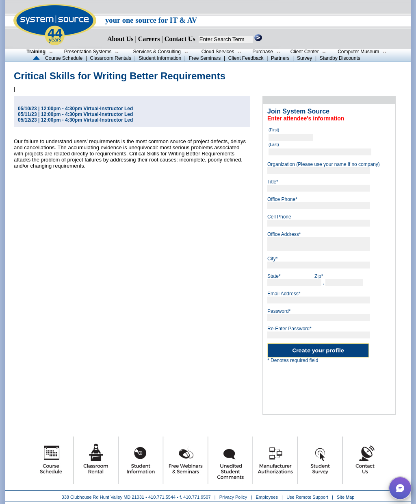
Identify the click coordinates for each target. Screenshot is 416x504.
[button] (400, 488)
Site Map (345, 497)
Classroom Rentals (110, 58)
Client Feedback (246, 58)
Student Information (160, 58)
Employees (267, 497)
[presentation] (329, 385)
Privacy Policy (234, 497)
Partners (280, 58)
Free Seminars (205, 58)
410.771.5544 (162, 497)
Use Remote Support (307, 497)
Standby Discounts (340, 58)
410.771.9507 (196, 497)
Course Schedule (63, 58)
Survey (304, 58)
